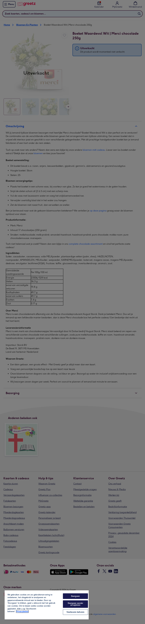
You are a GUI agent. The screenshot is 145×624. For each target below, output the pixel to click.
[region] (47, 604)
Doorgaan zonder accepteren (75, 604)
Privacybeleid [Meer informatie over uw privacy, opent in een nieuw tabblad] (22, 611)
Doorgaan (75, 596)
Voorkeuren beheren (75, 612)
